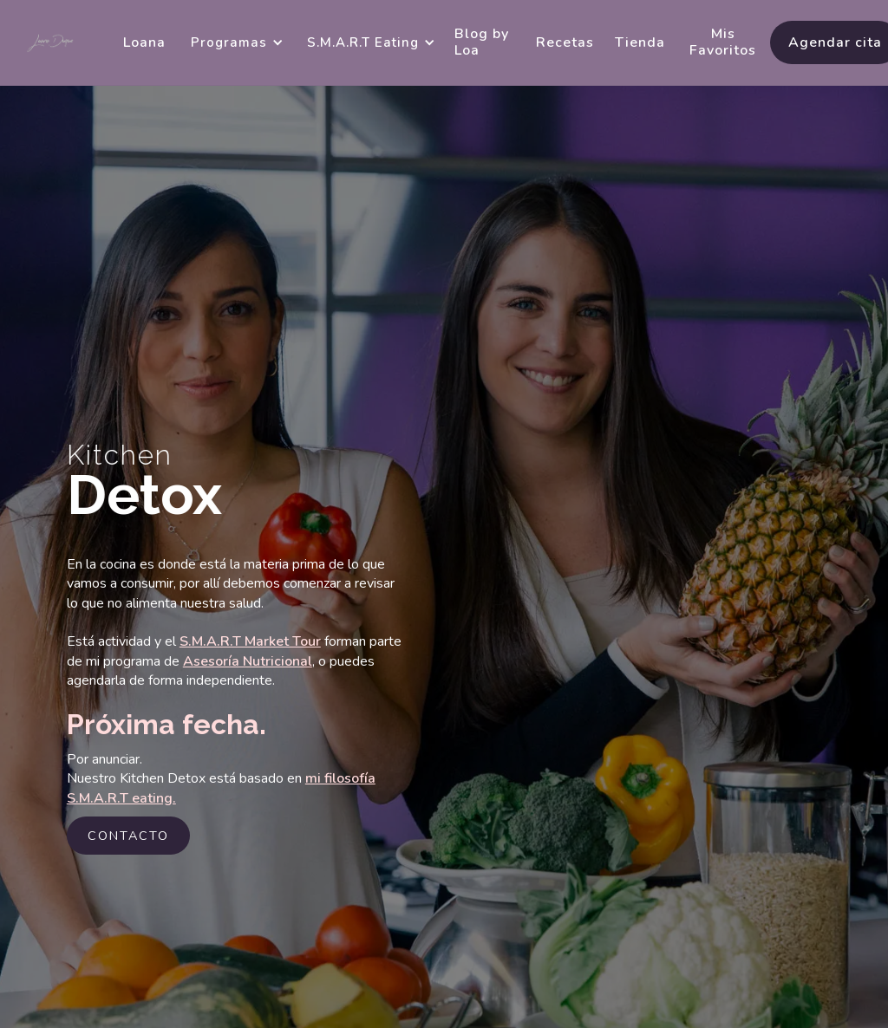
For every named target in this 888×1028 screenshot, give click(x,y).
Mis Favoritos (722, 42)
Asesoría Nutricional (247, 661)
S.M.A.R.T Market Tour (250, 641)
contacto (128, 835)
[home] (51, 43)
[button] (234, 42)
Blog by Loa (481, 42)
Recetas (565, 42)
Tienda (640, 42)
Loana (144, 42)
